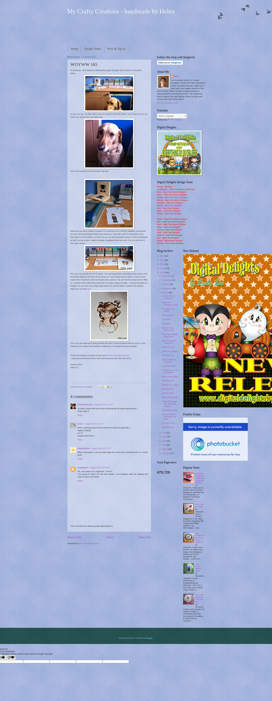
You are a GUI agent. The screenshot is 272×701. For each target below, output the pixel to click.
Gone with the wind (199, 505)
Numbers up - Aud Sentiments (169, 371)
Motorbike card (168, 347)
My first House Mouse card (168, 329)
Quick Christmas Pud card (169, 360)
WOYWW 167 (168, 381)
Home (74, 48)
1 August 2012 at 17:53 (100, 448)
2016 (162, 256)
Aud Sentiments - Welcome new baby (169, 416)
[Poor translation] (11, 657)
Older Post (144, 537)
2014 (162, 264)
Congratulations (168, 366)
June (164, 437)
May (164, 441)
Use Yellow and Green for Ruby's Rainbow (200, 537)
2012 (162, 272)
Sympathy (166, 324)
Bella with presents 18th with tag (199, 598)
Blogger (149, 638)
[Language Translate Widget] (172, 116)
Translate (175, 120)
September (167, 288)
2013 (162, 268)
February (166, 453)
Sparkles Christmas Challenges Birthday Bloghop (199, 478)
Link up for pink (168, 423)
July (164, 432)
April (164, 445)
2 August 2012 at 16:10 (99, 467)
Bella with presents (170, 397)
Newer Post (74, 537)
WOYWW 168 (168, 355)
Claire (80, 424)
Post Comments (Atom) (89, 543)
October (166, 284)
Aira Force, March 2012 (198, 567)
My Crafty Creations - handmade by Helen (121, 11)
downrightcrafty (85, 404)
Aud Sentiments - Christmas (169, 297)
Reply (80, 415)
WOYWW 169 (168, 315)
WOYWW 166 (168, 389)
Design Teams (92, 48)
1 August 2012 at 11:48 (103, 404)
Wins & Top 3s (116, 48)
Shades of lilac (168, 393)
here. (89, 289)
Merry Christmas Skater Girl (169, 342)
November (167, 280)
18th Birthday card (169, 410)
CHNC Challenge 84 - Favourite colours (169, 403)
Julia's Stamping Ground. (119, 355)
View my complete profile (167, 103)
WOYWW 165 (168, 427)
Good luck (166, 319)
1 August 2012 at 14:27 (93, 424)
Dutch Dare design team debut (170, 335)
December (167, 276)
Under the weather (170, 351)
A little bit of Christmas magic (170, 303)
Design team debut (170, 377)
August (165, 292)
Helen (176, 76)
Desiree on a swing (170, 385)
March (165, 449)
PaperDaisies (84, 448)
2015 (162, 260)
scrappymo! (83, 467)
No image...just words (168, 310)
